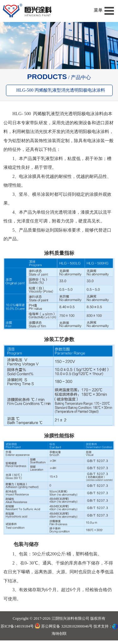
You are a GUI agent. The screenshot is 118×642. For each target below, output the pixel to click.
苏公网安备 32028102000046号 (64, 626)
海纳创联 (59, 633)
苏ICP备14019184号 (17, 626)
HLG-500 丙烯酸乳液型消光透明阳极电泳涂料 (60, 90)
